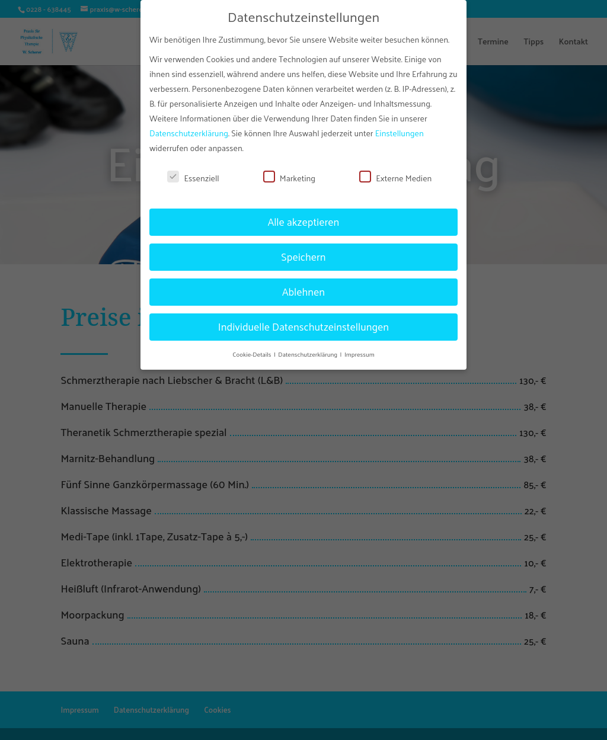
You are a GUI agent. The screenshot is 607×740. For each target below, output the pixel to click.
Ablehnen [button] (303, 285)
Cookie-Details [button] (252, 347)
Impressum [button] (359, 347)
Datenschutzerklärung (188, 127)
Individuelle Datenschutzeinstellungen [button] (303, 320)
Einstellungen (399, 127)
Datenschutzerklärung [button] (308, 347)
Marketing (289, 172)
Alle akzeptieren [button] (304, 215)
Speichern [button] (303, 250)
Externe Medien (395, 172)
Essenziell (193, 172)
